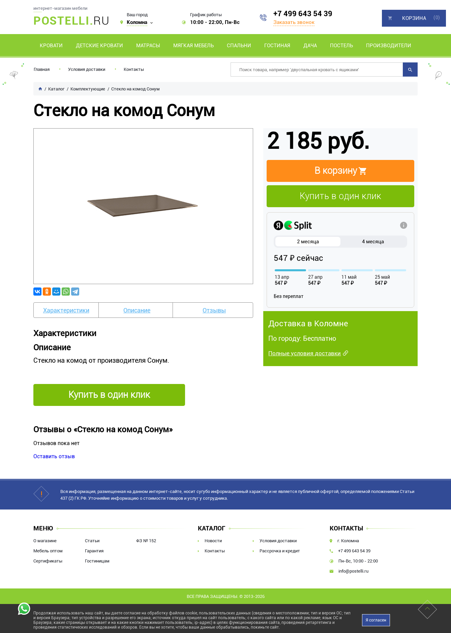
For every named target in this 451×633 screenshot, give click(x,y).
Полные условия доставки (304, 353)
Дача (310, 46)
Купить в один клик (340, 196)
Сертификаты (47, 560)
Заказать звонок (293, 22)
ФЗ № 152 (146, 540)
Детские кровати (99, 46)
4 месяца (372, 241)
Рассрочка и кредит (280, 550)
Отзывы (214, 310)
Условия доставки (86, 69)
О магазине (45, 540)
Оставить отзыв (54, 456)
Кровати (51, 46)
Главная (42, 69)
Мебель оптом (48, 550)
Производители (388, 46)
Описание (136, 310)
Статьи (92, 540)
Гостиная (277, 46)
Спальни (239, 46)
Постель (341, 46)
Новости (213, 540)
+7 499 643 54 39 (302, 13)
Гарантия (94, 550)
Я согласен (376, 620)
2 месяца (307, 241)
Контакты (134, 69)
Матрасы (148, 46)
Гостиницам (97, 560)
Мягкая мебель (193, 46)
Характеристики (66, 310)
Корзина (414, 18)
